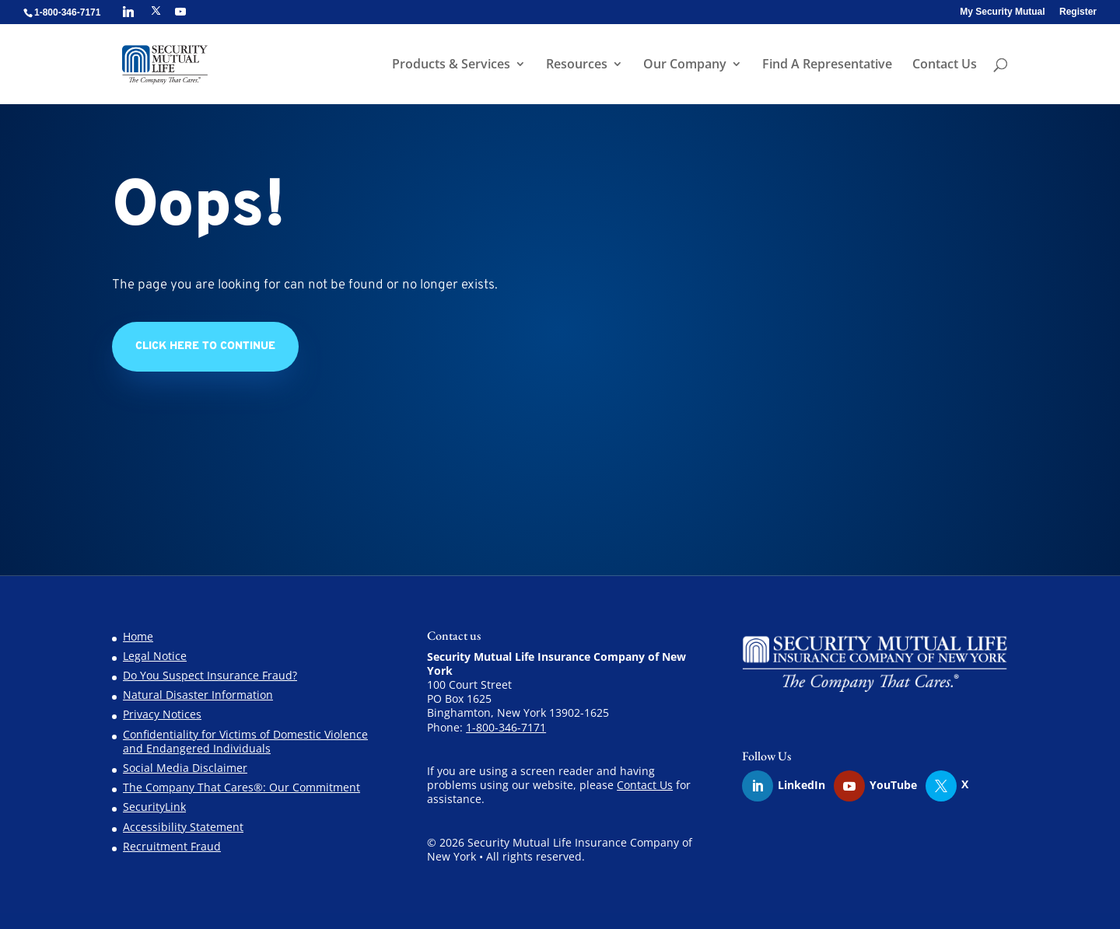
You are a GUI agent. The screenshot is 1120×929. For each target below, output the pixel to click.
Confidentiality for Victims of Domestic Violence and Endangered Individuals (245, 741)
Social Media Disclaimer (185, 767)
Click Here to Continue (205, 346)
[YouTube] (180, 11)
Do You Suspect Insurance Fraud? (210, 675)
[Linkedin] (128, 11)
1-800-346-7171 (506, 727)
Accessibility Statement (183, 826)
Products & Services (451, 65)
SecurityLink (154, 806)
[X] (156, 10)
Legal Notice (155, 655)
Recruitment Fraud (172, 846)
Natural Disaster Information (198, 694)
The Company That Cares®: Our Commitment (241, 787)
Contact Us (944, 65)
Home (138, 636)
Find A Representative (827, 65)
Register (1078, 12)
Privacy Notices (162, 714)
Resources (576, 65)
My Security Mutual (1002, 12)
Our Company (684, 65)
